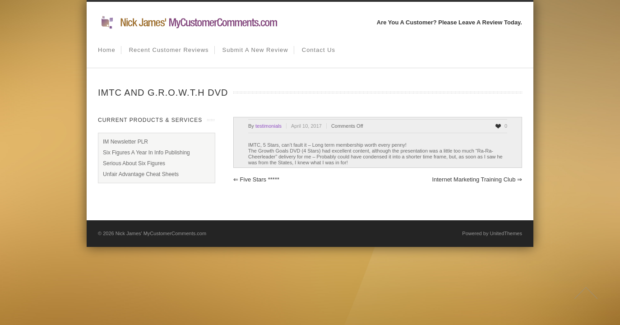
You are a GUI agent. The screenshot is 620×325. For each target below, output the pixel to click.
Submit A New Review (255, 49)
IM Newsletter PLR (125, 142)
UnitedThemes (506, 233)
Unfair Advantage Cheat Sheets (141, 174)
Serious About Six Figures (134, 163)
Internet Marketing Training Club (477, 179)
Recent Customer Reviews (169, 49)
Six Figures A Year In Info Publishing (146, 152)
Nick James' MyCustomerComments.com (161, 233)
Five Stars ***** (256, 179)
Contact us (318, 49)
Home (107, 49)
